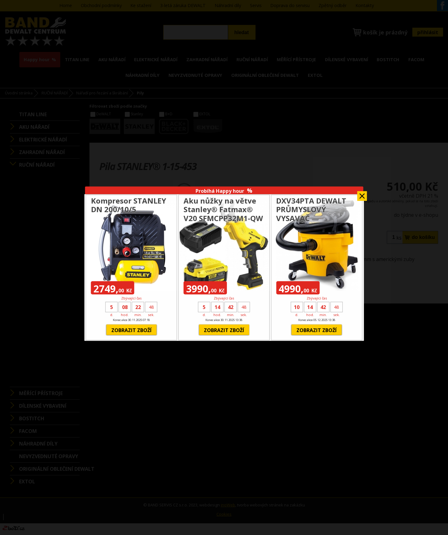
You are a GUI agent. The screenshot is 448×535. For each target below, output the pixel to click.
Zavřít (362, 194)
